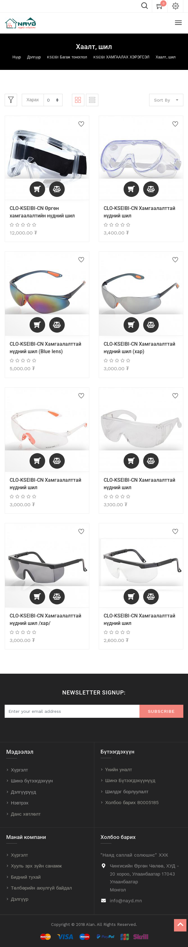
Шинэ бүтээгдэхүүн (32, 781)
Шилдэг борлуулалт (126, 791)
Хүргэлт (19, 770)
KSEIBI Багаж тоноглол (67, 57)
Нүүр (16, 57)
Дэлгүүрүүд (23, 792)
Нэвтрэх (19, 803)
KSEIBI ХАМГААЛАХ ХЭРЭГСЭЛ (121, 57)
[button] (37, 189)
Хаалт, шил (166, 57)
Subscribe (161, 711)
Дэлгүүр (34, 57)
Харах (32, 99)
